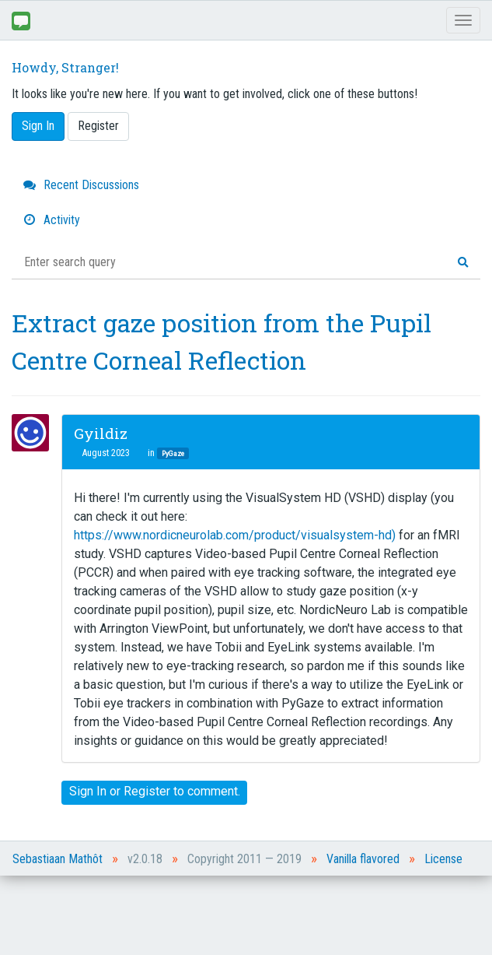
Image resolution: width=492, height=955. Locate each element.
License (443, 858)
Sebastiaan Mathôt (57, 858)
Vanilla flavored (363, 858)
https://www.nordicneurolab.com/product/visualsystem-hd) (235, 535)
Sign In (38, 125)
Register (98, 125)
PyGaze (173, 453)
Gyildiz (100, 433)
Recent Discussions (81, 184)
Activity (51, 219)
